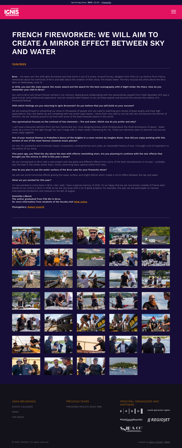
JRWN (167, 442)
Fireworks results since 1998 (84, 406)
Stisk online (80, 202)
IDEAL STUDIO (156, 442)
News (15, 412)
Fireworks (106, 2)
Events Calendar (22, 406)
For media (18, 417)
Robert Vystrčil (36, 207)
